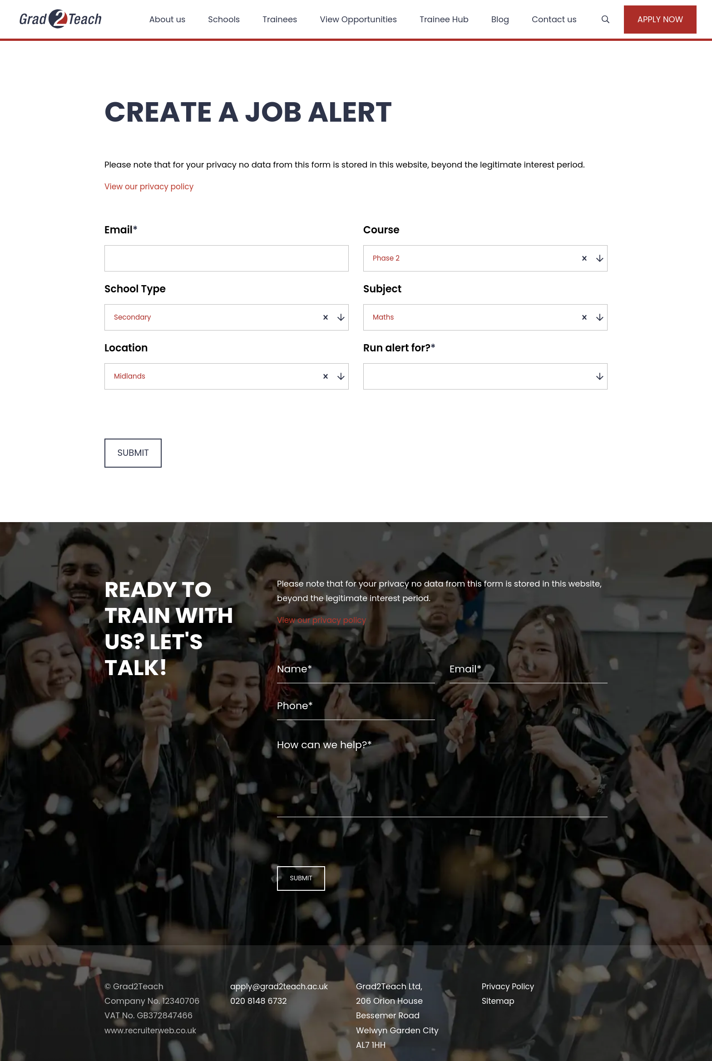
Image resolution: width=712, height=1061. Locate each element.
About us (160, 20)
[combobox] (488, 261)
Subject (382, 295)
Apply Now (647, 20)
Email (121, 230)
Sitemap (499, 1038)
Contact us (547, 20)
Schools (217, 20)
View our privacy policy (151, 186)
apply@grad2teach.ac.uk (281, 1024)
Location (126, 359)
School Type (135, 295)
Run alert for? (399, 359)
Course (381, 230)
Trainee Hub (437, 20)
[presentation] (162, 430)
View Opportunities (351, 20)
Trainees (273, 20)
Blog (493, 20)
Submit (128, 471)
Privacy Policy (509, 1024)
